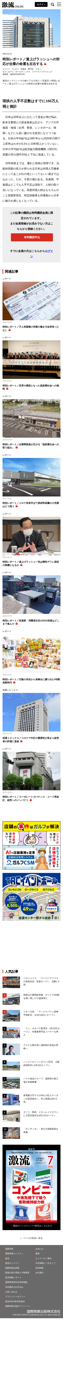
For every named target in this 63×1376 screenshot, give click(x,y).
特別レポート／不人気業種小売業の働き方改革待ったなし (31, 328)
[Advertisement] (31, 945)
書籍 (37, 1254)
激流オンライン (10, 80)
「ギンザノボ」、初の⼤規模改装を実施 (40, 1130)
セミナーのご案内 (43, 1258)
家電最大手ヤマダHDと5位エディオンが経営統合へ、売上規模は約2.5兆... (40, 1098)
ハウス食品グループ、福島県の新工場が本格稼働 (40, 1080)
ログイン (41, 4)
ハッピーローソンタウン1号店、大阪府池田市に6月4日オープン (41, 1063)
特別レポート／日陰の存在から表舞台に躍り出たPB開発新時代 (31, 681)
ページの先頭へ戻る (33, 1238)
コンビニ (15, 69)
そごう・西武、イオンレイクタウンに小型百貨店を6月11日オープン (40, 1114)
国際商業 (9, 1249)
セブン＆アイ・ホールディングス (16, 72)
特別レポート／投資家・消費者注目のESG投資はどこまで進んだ (31, 622)
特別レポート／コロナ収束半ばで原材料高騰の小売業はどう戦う (31, 505)
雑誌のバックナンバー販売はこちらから (32, 1226)
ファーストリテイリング (42, 72)
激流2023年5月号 (17, 74)
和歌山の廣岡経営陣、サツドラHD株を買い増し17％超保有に (41, 996)
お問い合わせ (11, 1292)
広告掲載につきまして (45, 1263)
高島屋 (5, 74)
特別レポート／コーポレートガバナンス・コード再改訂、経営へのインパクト (31, 798)
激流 (7, 1258)
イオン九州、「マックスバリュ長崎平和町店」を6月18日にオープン (40, 1013)
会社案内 (39, 1273)
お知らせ (39, 1249)
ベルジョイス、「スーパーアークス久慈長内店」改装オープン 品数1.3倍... (41, 981)
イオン (38, 69)
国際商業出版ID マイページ (17, 1306)
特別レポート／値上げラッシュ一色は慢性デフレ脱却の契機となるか (31, 563)
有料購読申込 (32, 237)
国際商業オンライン (14, 1254)
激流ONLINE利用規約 (15, 1301)
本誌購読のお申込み (14, 1287)
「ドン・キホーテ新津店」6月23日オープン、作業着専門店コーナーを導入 (41, 1031)
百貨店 (23, 69)
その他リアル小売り (30, 80)
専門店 (30, 69)
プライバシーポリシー (15, 1297)
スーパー (6, 69)
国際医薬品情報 (12, 1268)
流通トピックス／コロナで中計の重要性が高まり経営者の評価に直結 (31, 740)
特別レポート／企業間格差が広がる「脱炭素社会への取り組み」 (31, 446)
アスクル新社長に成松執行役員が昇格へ (40, 1047)
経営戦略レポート (13, 1278)
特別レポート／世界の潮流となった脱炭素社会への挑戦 (31, 387)
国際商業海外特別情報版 (16, 1282)
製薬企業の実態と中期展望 (17, 1273)
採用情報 (39, 1268)
